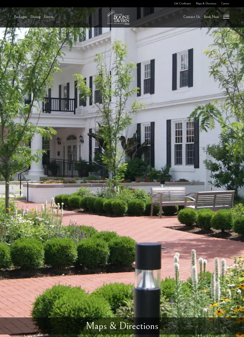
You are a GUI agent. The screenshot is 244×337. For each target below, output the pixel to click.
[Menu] (226, 17)
